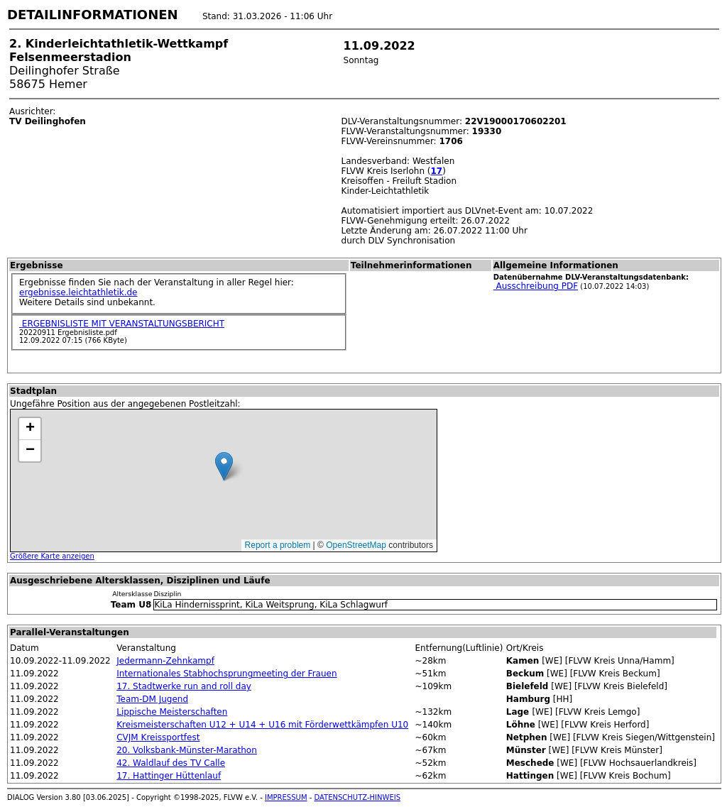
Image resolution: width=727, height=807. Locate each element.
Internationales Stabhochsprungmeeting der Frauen (226, 674)
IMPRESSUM (286, 797)
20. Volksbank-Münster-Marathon (186, 750)
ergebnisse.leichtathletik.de (78, 292)
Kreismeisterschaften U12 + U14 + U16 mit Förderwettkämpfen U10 (262, 725)
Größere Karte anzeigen (52, 556)
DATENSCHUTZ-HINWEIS (358, 797)
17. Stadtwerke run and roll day (183, 686)
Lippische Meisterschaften (171, 712)
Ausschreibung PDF (535, 286)
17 (437, 171)
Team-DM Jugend (152, 699)
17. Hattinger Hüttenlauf (168, 776)
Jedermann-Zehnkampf (165, 661)
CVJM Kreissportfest (157, 737)
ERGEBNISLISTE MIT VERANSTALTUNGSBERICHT (121, 324)
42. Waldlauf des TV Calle (170, 763)
